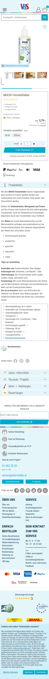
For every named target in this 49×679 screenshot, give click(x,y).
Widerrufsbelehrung (10, 542)
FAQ (27, 520)
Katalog (29, 504)
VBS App (5, 561)
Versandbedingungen (11, 539)
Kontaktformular (13, 481)
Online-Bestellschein (10, 536)
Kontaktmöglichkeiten (35, 559)
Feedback (36, 481)
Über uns (6, 504)
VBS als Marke (8, 511)
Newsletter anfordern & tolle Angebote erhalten (24, 407)
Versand (43, 125)
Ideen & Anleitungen (34, 517)
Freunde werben (32, 511)
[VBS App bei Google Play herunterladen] (16, 648)
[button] (4, 46)
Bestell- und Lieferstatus (36, 563)
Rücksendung (7, 552)
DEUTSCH (24, 656)
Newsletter (30, 514)
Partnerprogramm (9, 507)
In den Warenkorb (24, 150)
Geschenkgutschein (34, 507)
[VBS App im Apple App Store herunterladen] (33, 648)
